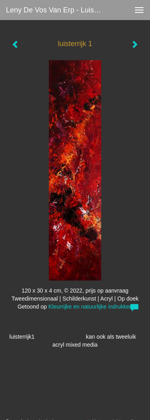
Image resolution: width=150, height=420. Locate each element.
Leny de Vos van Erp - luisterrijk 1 (57, 10)
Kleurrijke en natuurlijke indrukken (90, 306)
